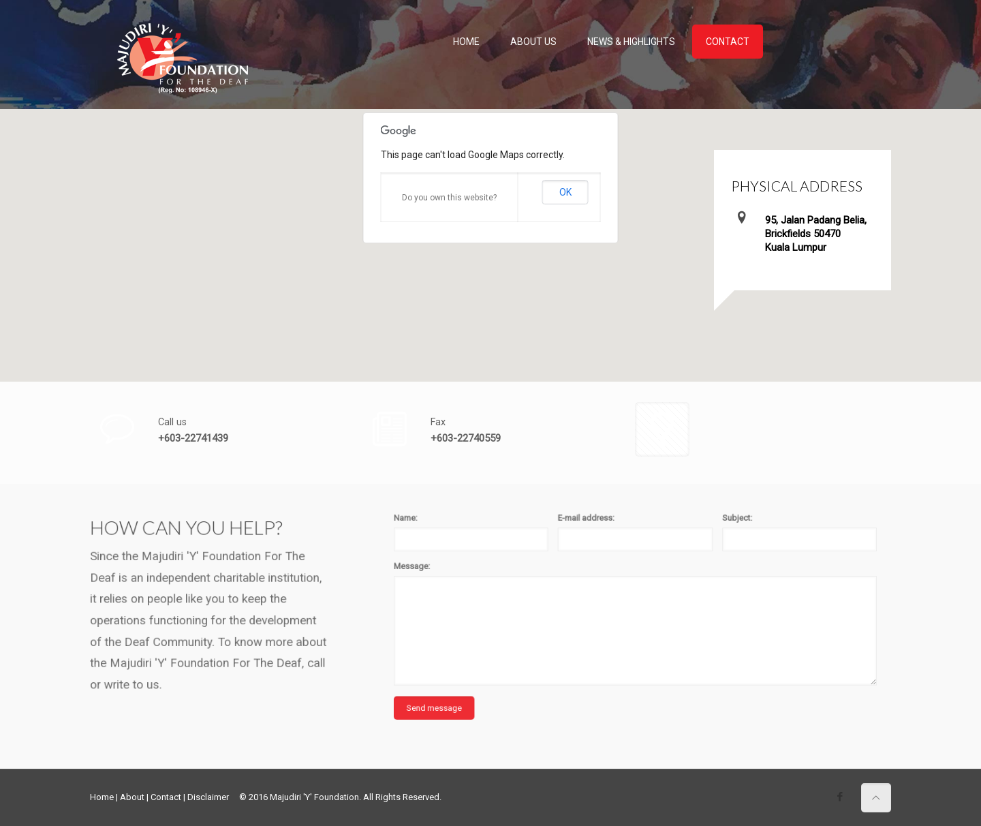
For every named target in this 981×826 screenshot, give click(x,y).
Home (102, 797)
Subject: (720, 515)
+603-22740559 (466, 438)
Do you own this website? (449, 197)
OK (565, 192)
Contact (166, 797)
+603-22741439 (193, 438)
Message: (529, 543)
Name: (526, 515)
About (132, 797)
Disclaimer (208, 797)
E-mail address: (632, 515)
